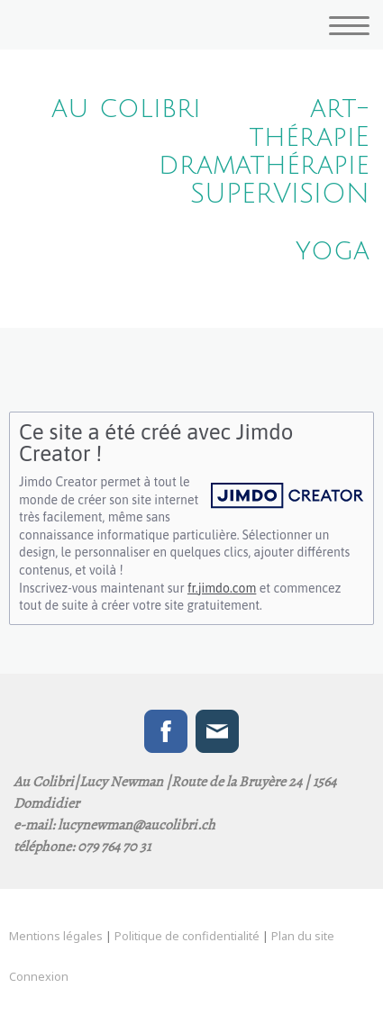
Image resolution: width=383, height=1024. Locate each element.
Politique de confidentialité (187, 936)
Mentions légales (56, 936)
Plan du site (302, 936)
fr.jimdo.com (221, 588)
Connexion (38, 976)
